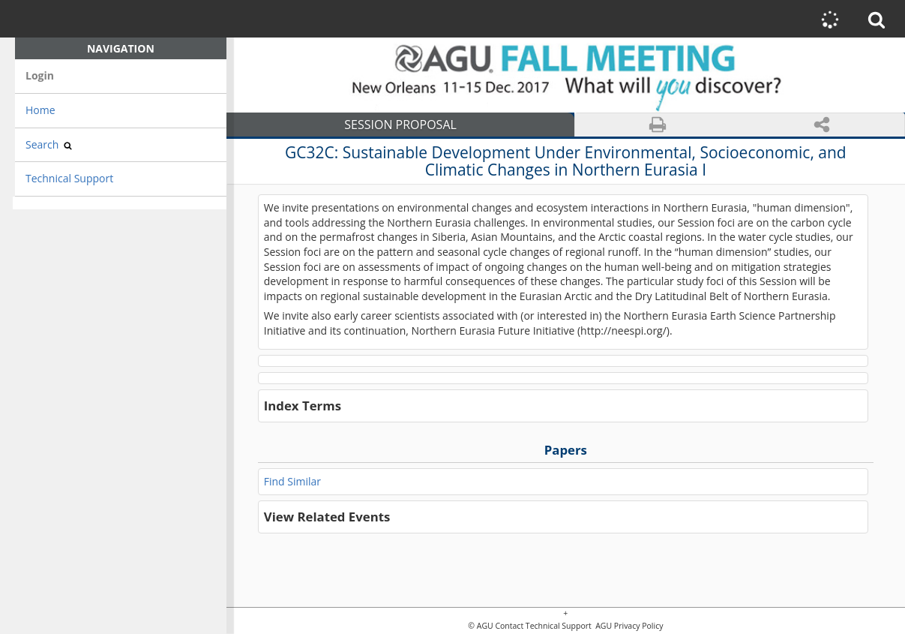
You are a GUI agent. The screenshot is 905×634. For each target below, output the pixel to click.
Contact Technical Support (543, 626)
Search (48, 144)
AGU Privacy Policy (628, 626)
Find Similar (292, 481)
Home (40, 110)
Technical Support (69, 178)
